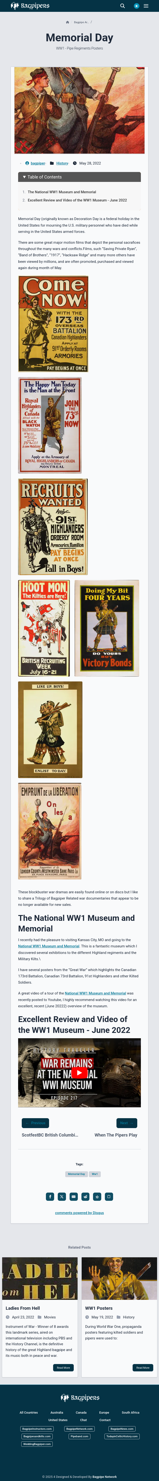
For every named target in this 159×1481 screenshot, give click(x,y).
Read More (63, 1367)
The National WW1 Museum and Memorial (62, 192)
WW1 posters (99, 1308)
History (62, 163)
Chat (83, 1420)
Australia (57, 1412)
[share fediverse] (97, 1197)
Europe (104, 1412)
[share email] (74, 1197)
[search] (125, 6)
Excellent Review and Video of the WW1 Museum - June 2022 (77, 200)
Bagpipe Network (105, 1477)
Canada (81, 1412)
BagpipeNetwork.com (79, 1428)
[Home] (68, 22)
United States (58, 1420)
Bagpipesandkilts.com (37, 1436)
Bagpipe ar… (82, 22)
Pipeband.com (79, 1436)
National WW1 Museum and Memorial (48, 946)
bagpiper (35, 163)
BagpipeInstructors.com (37, 1428)
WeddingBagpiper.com (37, 1443)
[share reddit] (85, 1197)
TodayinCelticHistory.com (121, 1436)
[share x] (62, 1197)
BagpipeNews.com (122, 1428)
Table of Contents (45, 176)
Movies (50, 1317)
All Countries (29, 1412)
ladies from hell (23, 1308)
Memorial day (76, 1174)
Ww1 (95, 1174)
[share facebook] (50, 1197)
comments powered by (79, 1213)
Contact (105, 1420)
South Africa (130, 1412)
